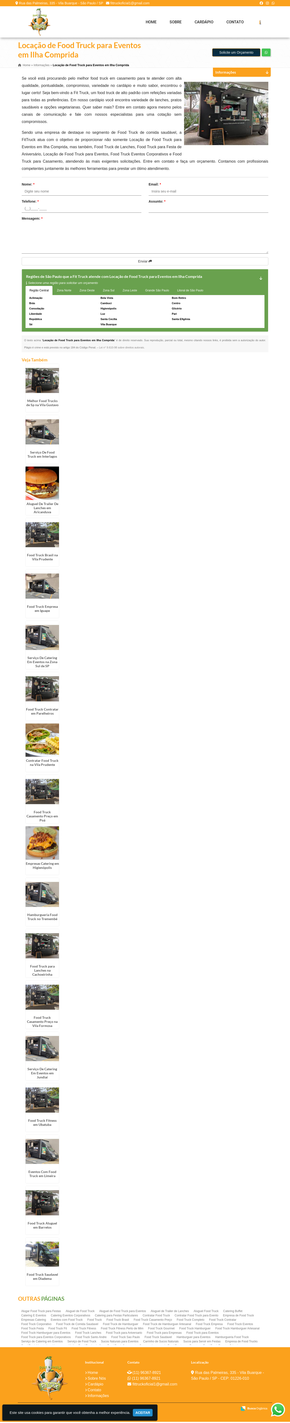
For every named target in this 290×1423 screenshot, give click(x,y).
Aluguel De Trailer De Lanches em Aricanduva (42, 509)
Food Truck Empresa (209, 1325)
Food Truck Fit (57, 1329)
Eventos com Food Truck (67, 1321)
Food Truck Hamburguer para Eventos (45, 1334)
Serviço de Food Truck (81, 1342)
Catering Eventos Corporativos (70, 1316)
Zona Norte (64, 291)
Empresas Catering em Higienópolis (42, 866)
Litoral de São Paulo (190, 291)
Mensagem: (32, 219)
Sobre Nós (97, 1380)
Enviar (145, 262)
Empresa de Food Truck (238, 1316)
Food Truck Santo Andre (90, 1338)
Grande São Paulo (157, 291)
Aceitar (142, 1413)
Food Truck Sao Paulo (125, 1338)
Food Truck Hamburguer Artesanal (237, 1329)
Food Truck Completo (190, 1321)
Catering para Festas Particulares (116, 1316)
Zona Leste (130, 291)
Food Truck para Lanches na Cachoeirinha (42, 971)
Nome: (28, 185)
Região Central (39, 291)
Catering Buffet (233, 1312)
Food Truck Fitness (84, 1329)
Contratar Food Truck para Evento (196, 1316)
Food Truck (94, 1321)
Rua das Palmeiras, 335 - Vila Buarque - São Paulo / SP (61, 3)
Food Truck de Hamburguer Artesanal (167, 1325)
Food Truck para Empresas (164, 1334)
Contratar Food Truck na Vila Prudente (42, 764)
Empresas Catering (33, 1321)
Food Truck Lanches (88, 1334)
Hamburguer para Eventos (194, 1338)
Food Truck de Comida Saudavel (77, 1325)
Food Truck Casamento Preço (153, 1321)
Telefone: (30, 202)
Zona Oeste (87, 291)
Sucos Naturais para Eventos (119, 1342)
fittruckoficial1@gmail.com (130, 3)
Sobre (176, 22)
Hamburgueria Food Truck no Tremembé (42, 918)
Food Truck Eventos (240, 1325)
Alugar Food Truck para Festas (41, 1312)
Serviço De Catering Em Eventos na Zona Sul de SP (42, 663)
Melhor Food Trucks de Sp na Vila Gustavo (42, 404)
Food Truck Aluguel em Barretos (42, 1226)
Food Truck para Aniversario (124, 1334)
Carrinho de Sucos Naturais (160, 1342)
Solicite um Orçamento (236, 53)
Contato (235, 22)
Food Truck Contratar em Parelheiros (42, 712)
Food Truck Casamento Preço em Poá (42, 817)
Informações (98, 1397)
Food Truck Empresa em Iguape (42, 609)
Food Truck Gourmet (161, 1329)
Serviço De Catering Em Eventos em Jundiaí (42, 1074)
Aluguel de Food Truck (80, 1312)
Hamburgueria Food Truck (232, 1338)
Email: (155, 185)
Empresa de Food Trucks (241, 1342)
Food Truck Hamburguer (195, 1329)
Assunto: (157, 202)
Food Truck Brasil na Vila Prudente (42, 558)
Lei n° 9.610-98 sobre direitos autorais (121, 348)
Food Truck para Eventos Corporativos (46, 1338)
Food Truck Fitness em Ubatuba (42, 1123)
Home (151, 22)
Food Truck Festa (32, 1329)
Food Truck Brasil (117, 1321)
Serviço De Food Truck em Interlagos (42, 455)
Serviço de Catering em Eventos (42, 1342)
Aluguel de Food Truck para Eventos (122, 1312)
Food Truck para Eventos (202, 1334)
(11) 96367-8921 (146, 1374)
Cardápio (204, 22)
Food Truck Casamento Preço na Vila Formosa (42, 1023)
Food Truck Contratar (222, 1321)
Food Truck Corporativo (36, 1325)
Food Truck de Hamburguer (120, 1325)
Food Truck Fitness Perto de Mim (122, 1329)
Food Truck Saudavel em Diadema (42, 1278)
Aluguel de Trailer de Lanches (170, 1312)
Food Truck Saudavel (158, 1338)
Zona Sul (108, 291)
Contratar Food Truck (156, 1316)
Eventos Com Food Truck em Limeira (42, 1175)
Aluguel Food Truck (206, 1312)
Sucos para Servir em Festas (202, 1342)
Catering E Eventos (33, 1316)
